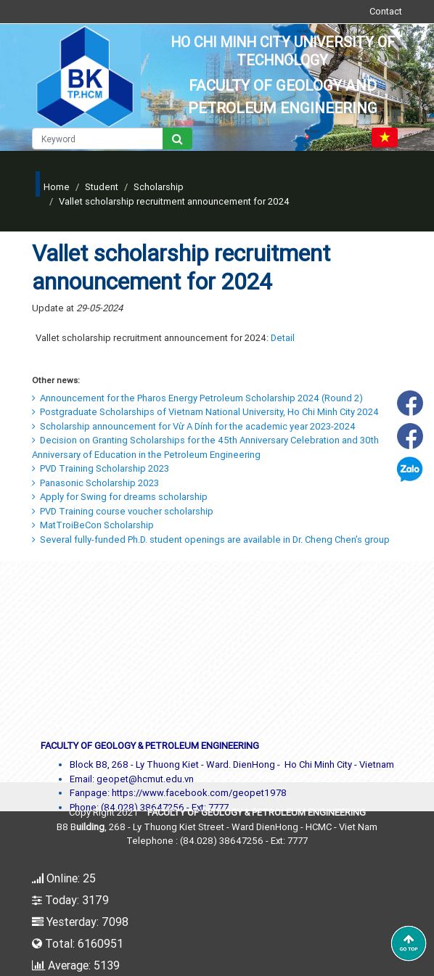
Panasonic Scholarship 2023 (95, 483)
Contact (385, 11)
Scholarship (159, 187)
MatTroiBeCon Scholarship (93, 525)
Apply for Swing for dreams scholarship (120, 497)
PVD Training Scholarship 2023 (100, 468)
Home (57, 187)
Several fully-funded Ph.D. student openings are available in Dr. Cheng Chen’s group (211, 539)
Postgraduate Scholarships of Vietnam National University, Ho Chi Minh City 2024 (205, 412)
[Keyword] (97, 138)
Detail (283, 338)
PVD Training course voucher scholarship (122, 511)
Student (101, 187)
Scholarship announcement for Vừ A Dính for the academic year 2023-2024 (194, 426)
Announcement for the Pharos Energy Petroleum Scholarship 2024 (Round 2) (197, 398)
